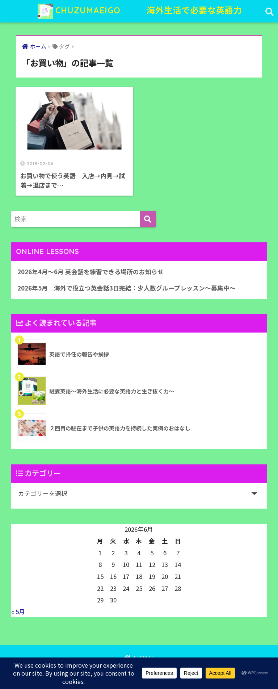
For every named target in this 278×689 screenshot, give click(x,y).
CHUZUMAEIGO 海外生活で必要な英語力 (140, 11)
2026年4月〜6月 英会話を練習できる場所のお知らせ (90, 271)
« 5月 (18, 611)
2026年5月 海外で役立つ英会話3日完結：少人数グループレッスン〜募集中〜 (126, 288)
